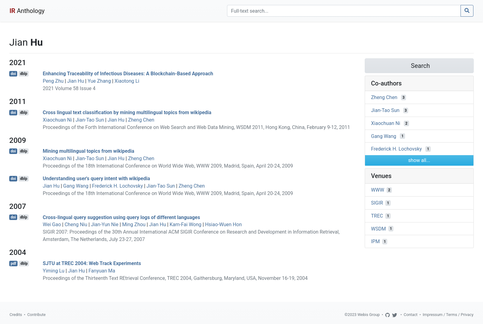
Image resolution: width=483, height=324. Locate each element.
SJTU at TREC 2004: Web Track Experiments (92, 263)
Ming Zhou (133, 224)
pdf (13, 263)
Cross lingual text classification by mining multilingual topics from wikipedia (127, 112)
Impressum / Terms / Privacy (448, 314)
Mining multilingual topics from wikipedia (88, 151)
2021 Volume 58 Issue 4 (69, 88)
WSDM (378, 228)
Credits (16, 314)
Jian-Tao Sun (89, 120)
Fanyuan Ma (101, 271)
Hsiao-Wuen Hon (223, 224)
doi (13, 74)
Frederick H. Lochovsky (117, 186)
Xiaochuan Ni (57, 120)
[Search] (344, 11)
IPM (375, 241)
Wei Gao (52, 224)
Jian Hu (75, 81)
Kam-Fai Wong (185, 224)
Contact (411, 314)
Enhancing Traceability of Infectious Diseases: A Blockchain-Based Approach (128, 74)
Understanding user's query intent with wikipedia (96, 178)
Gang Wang (75, 186)
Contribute (36, 314)
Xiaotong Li (127, 81)
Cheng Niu (76, 224)
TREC (377, 216)
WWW (377, 190)
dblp (23, 74)
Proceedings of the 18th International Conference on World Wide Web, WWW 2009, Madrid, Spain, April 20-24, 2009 (168, 166)
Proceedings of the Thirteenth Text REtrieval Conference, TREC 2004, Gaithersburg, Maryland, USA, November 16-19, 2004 (175, 278)
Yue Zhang (99, 81)
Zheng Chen (141, 120)
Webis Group (368, 314)
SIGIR (377, 203)
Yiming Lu (53, 271)
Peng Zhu (53, 81)
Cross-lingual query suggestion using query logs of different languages (121, 217)
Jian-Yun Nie (104, 224)
